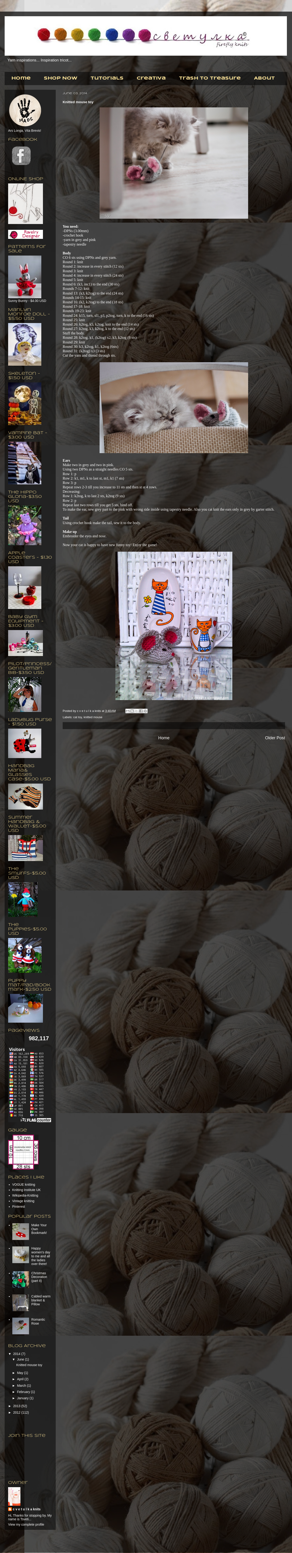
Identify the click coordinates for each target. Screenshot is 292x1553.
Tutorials (107, 78)
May (20, 1373)
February (24, 1392)
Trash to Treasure (210, 78)
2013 (17, 1406)
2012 (17, 1412)
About (264, 78)
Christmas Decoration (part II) (39, 1277)
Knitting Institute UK (26, 1190)
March (22, 1385)
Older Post (275, 738)
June (21, 1359)
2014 (17, 1354)
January (23, 1398)
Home (21, 78)
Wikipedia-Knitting (25, 1195)
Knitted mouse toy (29, 1365)
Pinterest (18, 1206)
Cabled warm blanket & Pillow (40, 1300)
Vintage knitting (23, 1201)
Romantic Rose (38, 1321)
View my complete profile (26, 1524)
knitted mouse (93, 717)
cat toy (77, 717)
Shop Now (60, 78)
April (20, 1379)
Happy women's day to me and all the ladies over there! (40, 1256)
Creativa (151, 78)
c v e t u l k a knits (89, 711)
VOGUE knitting (23, 1184)
